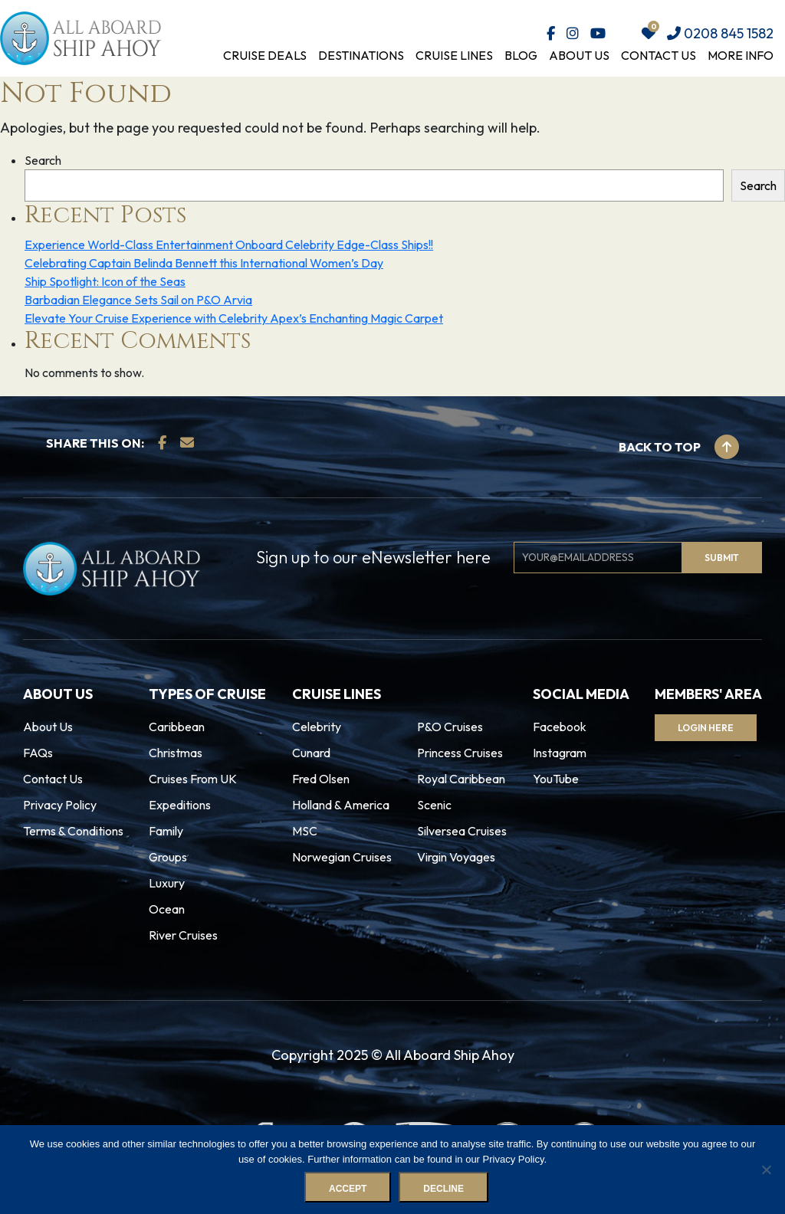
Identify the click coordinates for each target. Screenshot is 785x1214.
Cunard (311, 752)
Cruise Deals (265, 55)
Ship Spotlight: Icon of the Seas (105, 281)
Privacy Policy (60, 804)
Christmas (175, 752)
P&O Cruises (450, 726)
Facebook (559, 726)
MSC (304, 830)
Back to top (679, 447)
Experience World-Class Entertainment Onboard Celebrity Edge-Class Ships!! (229, 244)
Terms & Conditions (73, 830)
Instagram (559, 752)
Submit (722, 557)
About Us (579, 55)
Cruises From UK (193, 778)
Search (43, 160)
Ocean (167, 909)
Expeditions (180, 804)
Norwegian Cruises (342, 857)
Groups (168, 857)
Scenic (434, 804)
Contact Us (658, 55)
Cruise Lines (454, 55)
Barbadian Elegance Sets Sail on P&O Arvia (138, 299)
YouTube (556, 778)
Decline (443, 1188)
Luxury (167, 883)
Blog (520, 55)
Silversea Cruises (462, 830)
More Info (741, 55)
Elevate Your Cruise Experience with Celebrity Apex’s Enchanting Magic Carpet (234, 318)
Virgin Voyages (456, 857)
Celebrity (316, 726)
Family (166, 830)
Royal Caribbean (461, 778)
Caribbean (177, 726)
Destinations (361, 55)
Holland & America (340, 804)
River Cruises (183, 935)
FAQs (38, 752)
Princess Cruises (460, 752)
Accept (347, 1188)
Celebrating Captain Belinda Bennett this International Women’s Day (204, 263)
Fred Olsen (321, 778)
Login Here (706, 727)
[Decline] (766, 1169)
